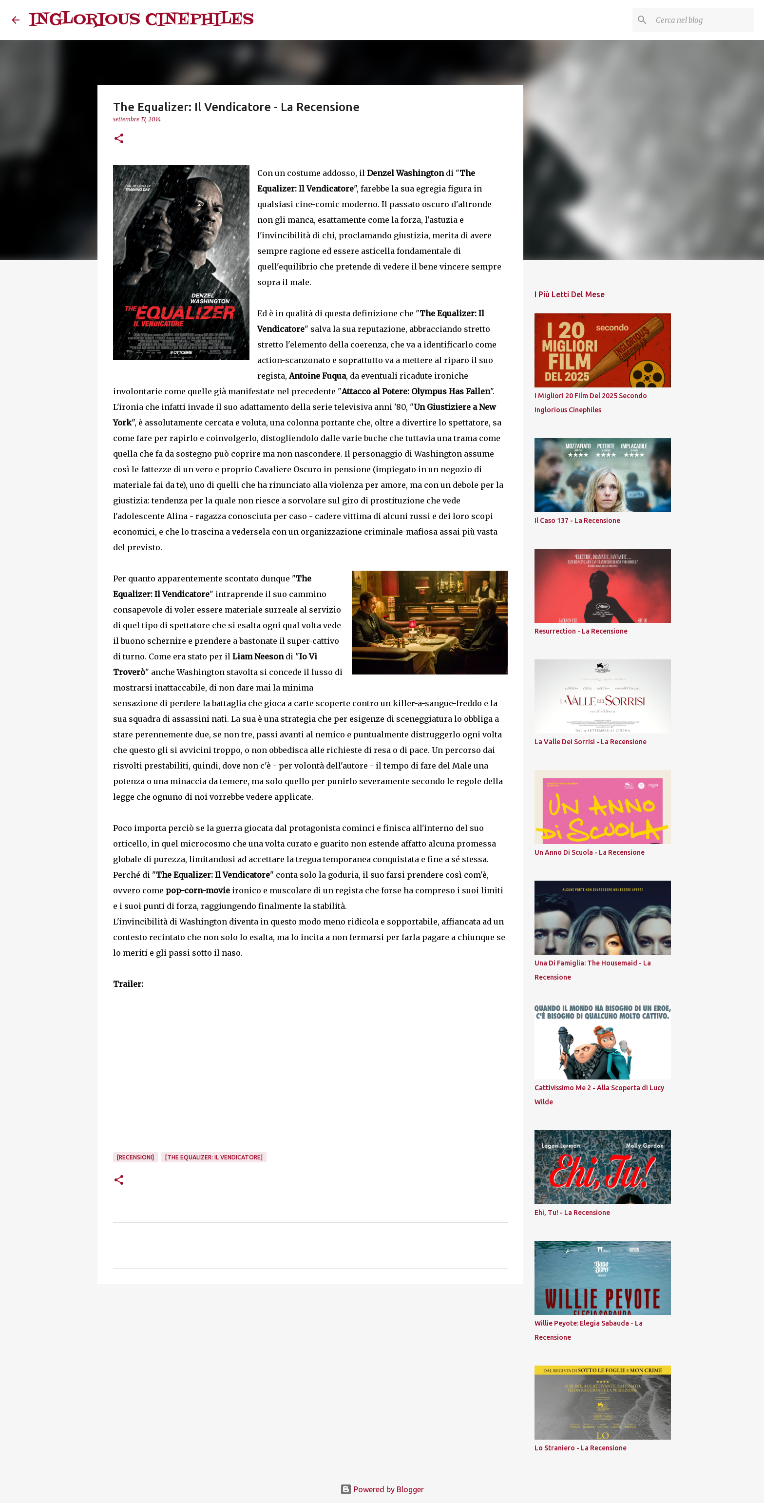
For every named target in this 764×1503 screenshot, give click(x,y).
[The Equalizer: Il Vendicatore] (214, 1157)
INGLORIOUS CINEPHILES (141, 20)
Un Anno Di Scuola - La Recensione (590, 852)
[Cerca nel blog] (703, 20)
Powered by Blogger (382, 1489)
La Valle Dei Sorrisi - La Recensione (591, 742)
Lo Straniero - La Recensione (581, 1448)
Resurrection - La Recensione (581, 631)
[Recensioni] (135, 1157)
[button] (119, 139)
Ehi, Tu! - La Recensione (572, 1212)
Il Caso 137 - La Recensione (577, 520)
